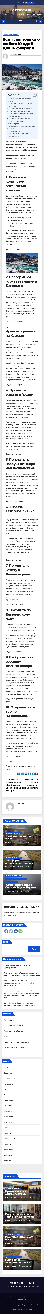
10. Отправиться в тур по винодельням (18, 135)
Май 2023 (8, 1122)
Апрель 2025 (9, 1111)
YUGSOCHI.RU (22, 10)
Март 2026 (8, 1068)
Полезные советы (11, 882)
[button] (36, 21)
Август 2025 (9, 1095)
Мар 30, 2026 (12, 1197)
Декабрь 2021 (9, 1139)
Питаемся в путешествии (14, 1047)
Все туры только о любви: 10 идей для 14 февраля (21, 43)
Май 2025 (8, 1106)
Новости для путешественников (16, 879)
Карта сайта (35, 1305)
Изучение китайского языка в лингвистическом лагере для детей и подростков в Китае (19, 983)
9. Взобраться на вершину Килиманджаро (18, 130)
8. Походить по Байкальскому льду (22, 126)
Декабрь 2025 (9, 1078)
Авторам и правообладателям (20, 1305)
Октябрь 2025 (9, 1089)
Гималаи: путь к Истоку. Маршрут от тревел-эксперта (30, 784)
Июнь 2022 (8, 1133)
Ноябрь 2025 (9, 1084)
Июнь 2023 (8, 1117)
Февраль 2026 (9, 1073)
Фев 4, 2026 (11, 1243)
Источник (9, 761)
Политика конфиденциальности (22, 1309)
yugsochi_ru (17, 54)
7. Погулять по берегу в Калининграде (17, 122)
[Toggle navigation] (20, 21)
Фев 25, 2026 (12, 1220)
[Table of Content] (35, 95)
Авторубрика (9, 1020)
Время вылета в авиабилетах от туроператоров (15, 1194)
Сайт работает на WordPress (14, 1297)
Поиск (6, 942)
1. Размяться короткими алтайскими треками (21, 100)
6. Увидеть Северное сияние (19, 119)
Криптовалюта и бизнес (13, 1031)
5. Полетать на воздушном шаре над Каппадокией (21, 115)
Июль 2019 (8, 1161)
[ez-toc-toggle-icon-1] (33, 95)
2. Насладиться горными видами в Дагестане (21, 105)
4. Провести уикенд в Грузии (19, 111)
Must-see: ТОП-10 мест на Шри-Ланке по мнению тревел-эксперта (14, 785)
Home (7, 1305)
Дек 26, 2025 (12, 1266)
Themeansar (21, 1299)
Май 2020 (8, 1155)
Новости (7, 1036)
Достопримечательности (11, 34)
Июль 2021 (8, 1144)
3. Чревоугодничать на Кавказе (20, 109)
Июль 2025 (8, 1100)
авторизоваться (10, 915)
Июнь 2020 (8, 1150)
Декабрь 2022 (9, 1128)
